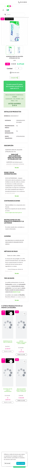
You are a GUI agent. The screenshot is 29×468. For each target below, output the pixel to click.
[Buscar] (16, 14)
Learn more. (13, 459)
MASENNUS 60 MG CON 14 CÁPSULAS (7, 342)
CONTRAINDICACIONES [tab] (12, 201)
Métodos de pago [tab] (11, 251)
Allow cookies (20, 463)
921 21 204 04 (23, 2)
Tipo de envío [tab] (9, 278)
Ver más (17, 167)
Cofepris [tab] (7, 236)
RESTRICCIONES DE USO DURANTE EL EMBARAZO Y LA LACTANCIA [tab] (14, 221)
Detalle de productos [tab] (12, 111)
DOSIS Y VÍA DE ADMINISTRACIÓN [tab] (10, 173)
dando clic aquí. (16, 291)
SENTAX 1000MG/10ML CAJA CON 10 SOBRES (21, 342)
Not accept (7, 463)
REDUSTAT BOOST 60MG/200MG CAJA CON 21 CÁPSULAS (21, 390)
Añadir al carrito (8, 351)
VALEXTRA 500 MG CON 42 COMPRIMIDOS (7, 390)
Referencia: (7, 115)
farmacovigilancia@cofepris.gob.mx (13, 212)
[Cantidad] (18, 68)
